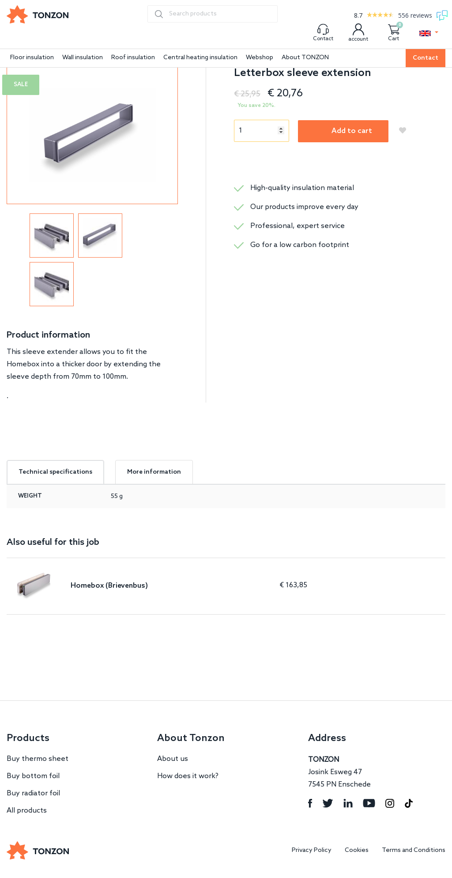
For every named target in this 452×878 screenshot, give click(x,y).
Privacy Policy (311, 850)
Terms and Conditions (413, 850)
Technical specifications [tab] (55, 472)
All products (27, 810)
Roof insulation (133, 57)
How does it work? (187, 776)
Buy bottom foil (33, 776)
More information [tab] (154, 472)
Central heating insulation (200, 57)
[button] (428, 33)
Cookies (357, 850)
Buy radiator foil (33, 793)
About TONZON (305, 57)
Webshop (259, 57)
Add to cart (351, 131)
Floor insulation (32, 57)
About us (172, 759)
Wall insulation (82, 57)
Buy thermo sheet (37, 759)
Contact (425, 58)
